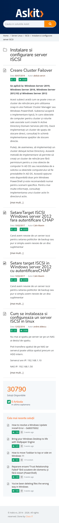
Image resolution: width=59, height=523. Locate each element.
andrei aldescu (39, 326)
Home (5, 35)
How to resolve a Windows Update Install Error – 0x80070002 (29, 426)
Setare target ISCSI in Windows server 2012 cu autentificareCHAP (30, 266)
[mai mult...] (16, 202)
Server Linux (16, 35)
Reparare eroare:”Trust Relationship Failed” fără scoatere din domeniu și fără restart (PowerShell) (30, 469)
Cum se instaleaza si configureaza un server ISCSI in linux (31, 317)
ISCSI (27, 35)
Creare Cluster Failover (31, 70)
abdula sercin (39, 75)
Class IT (29, 516)
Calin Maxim (38, 225)
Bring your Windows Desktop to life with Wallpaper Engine (30, 440)
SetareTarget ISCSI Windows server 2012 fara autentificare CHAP (32, 216)
